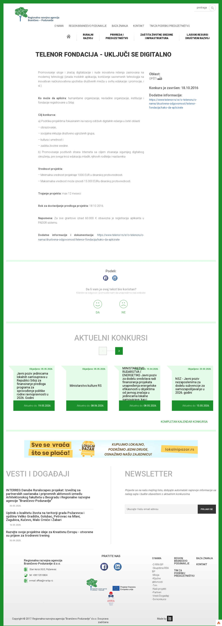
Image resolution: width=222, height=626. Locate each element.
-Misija (155, 576)
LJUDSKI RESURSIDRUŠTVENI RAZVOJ (197, 36)
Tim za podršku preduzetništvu (170, 25)
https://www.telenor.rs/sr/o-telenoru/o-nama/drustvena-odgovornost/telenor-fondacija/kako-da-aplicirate (173, 103)
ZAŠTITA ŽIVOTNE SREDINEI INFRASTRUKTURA (156, 36)
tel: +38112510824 (38, 576)
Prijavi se (206, 507)
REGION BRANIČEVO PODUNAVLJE (88, 25)
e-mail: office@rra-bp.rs (41, 582)
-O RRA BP (157, 565)
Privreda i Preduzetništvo (117, 36)
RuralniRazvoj (88, 36)
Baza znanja (120, 25)
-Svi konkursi (159, 600)
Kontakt (138, 25)
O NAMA (59, 25)
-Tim (154, 586)
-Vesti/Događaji (160, 597)
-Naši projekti (159, 590)
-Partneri (156, 593)
